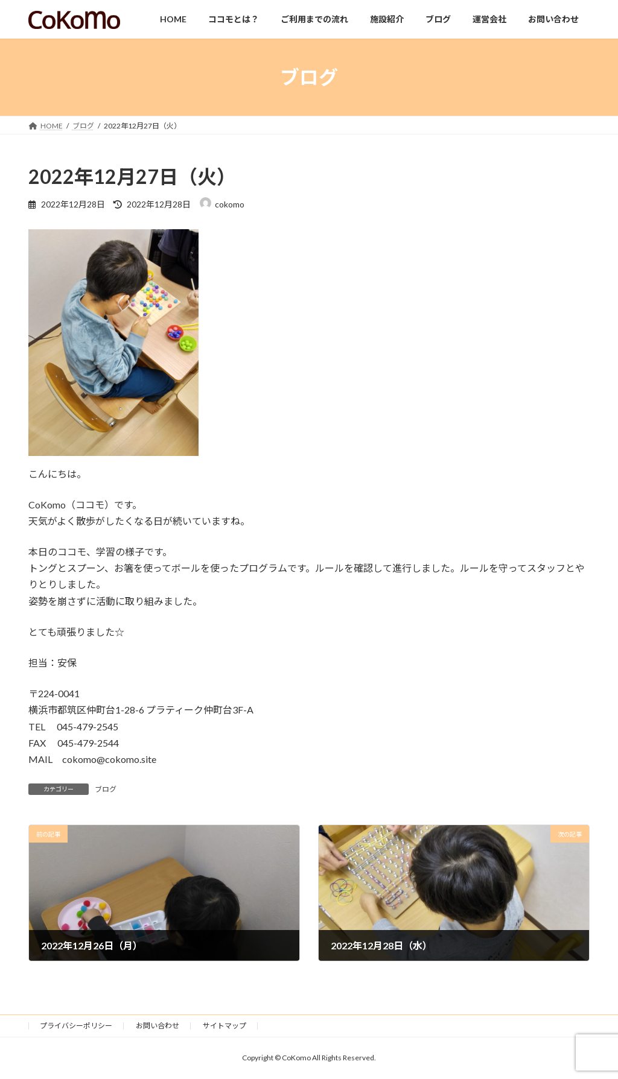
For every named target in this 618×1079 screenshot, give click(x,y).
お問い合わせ (157, 1025)
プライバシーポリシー (76, 1025)
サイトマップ (224, 1025)
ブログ (105, 789)
